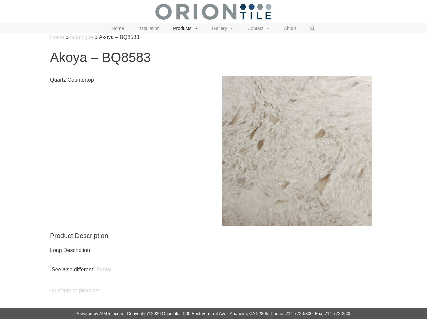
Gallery (226, 28)
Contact (262, 28)
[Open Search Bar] (312, 28)
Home (118, 28)
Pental (103, 269)
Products (189, 28)
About (290, 28)
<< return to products (75, 290)
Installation (148, 28)
